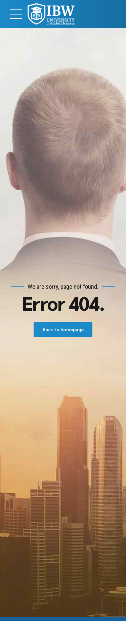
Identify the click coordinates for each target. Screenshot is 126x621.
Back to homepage (63, 330)
